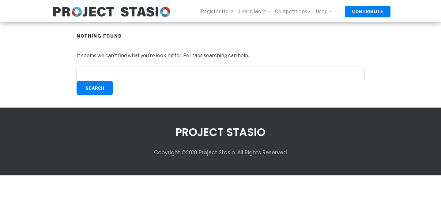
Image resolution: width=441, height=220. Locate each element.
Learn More (252, 11)
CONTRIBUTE (367, 11)
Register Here (217, 11)
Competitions (291, 11)
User (322, 11)
